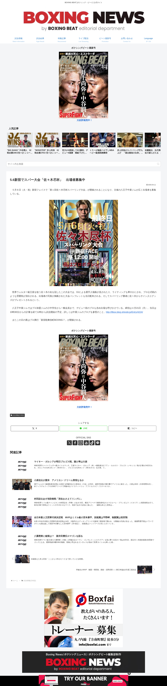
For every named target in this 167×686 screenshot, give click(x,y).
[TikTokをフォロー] (92, 442)
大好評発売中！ (84, 120)
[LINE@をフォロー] (97, 442)
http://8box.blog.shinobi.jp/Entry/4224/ (124, 312)
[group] (19, 144)
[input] (83, 164)
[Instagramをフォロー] (80, 442)
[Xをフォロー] (69, 442)
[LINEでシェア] (83, 428)
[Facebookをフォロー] (75, 442)
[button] (156, 144)
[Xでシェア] (35, 428)
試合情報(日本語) (17, 415)
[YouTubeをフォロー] (86, 442)
